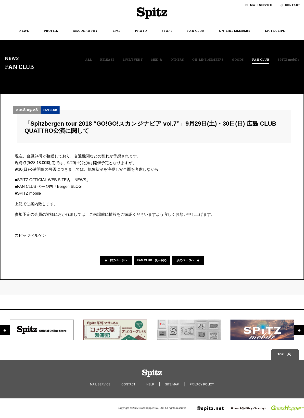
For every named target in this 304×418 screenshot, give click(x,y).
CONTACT (290, 5)
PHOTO (141, 30)
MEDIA (156, 59)
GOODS (238, 59)
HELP (150, 384)
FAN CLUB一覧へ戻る (152, 260)
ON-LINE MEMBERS (234, 30)
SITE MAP (172, 384)
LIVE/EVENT (133, 59)
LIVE (116, 30)
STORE (167, 30)
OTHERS (177, 59)
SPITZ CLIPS (275, 30)
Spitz (152, 13)
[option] (41, 330)
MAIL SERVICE (258, 5)
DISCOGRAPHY (85, 30)
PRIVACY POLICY (202, 384)
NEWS (24, 30)
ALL (88, 59)
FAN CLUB (195, 30)
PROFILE (51, 30)
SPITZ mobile (288, 59)
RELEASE (107, 59)
